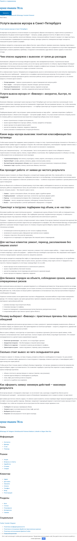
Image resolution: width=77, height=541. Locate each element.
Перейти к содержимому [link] (8, 1)
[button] (38, 17)
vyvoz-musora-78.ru (11, 8)
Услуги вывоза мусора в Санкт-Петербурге (13, 29)
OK (44, 538)
